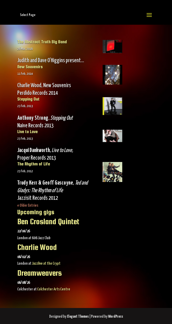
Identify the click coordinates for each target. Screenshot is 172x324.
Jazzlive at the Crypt (46, 263)
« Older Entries (27, 205)
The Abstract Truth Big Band (42, 41)
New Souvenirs (30, 66)
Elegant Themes (78, 316)
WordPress (115, 316)
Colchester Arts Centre (53, 289)
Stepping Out (28, 99)
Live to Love (27, 131)
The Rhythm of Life (33, 163)
